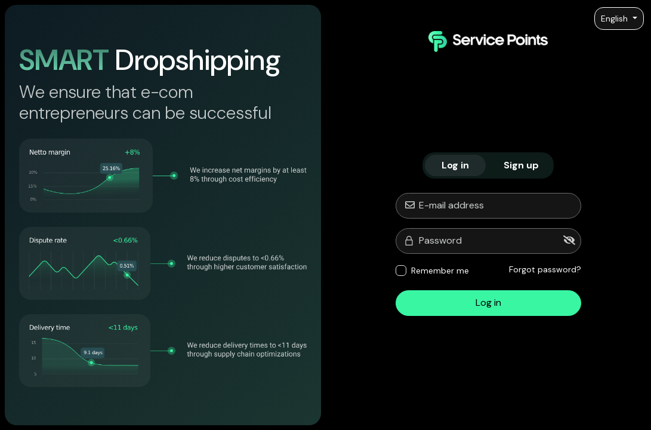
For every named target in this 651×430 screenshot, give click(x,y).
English (615, 18)
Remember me (440, 270)
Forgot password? (545, 269)
